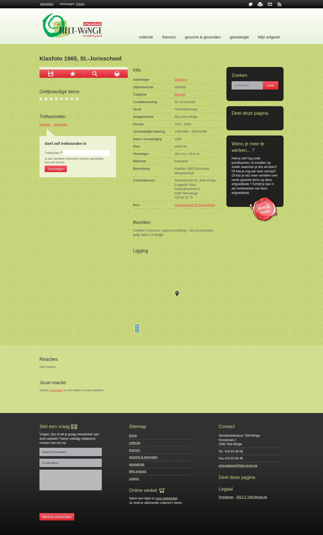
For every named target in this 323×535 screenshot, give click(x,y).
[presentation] (78, 503)
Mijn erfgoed (269, 37)
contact (270, 4)
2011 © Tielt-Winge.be (251, 497)
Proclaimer (226, 497)
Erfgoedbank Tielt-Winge (75, 26)
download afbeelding (50, 74)
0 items (80, 4)
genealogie (239, 37)
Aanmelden (46, 4)
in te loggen (56, 390)
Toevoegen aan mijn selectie (73, 74)
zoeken (134, 478)
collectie (146, 37)
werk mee (263, 208)
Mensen (180, 94)
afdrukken (117, 74)
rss (279, 4)
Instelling (180, 80)
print (260, 4)
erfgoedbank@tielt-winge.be (238, 466)
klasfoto (44, 124)
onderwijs (60, 124)
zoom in (95, 74)
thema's (169, 37)
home (250, 4)
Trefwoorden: (53, 153)
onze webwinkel (166, 498)
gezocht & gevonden (203, 37)
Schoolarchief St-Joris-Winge (194, 205)
